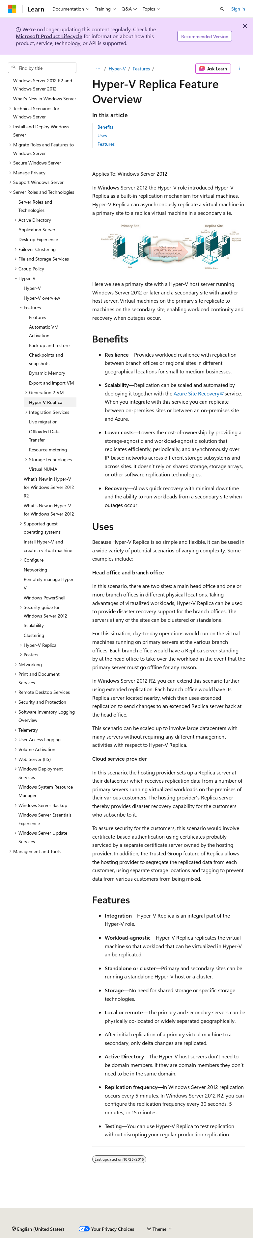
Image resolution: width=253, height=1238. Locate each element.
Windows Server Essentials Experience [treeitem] (44, 819)
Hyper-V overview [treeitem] (42, 298)
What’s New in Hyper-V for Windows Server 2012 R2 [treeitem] (49, 487)
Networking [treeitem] (35, 570)
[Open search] (222, 9)
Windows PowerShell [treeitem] (44, 597)
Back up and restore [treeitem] (49, 345)
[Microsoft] (12, 9)
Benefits (105, 127)
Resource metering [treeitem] (48, 449)
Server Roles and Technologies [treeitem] (35, 206)
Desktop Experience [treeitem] (38, 239)
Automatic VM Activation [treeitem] (44, 331)
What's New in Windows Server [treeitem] (44, 98)
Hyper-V (117, 68)
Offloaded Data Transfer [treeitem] (44, 435)
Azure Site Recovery (196, 393)
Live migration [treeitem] (43, 421)
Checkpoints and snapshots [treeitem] (46, 359)
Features (141, 68)
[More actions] (239, 68)
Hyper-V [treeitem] (32, 288)
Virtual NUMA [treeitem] (43, 469)
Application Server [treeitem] (36, 229)
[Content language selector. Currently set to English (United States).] (38, 1229)
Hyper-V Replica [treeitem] (45, 402)
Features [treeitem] (37, 317)
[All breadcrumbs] (98, 68)
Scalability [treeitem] (34, 625)
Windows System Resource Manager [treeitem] (45, 791)
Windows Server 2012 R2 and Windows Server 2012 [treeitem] (42, 84)
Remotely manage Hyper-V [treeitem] (49, 583)
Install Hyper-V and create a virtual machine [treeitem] (48, 546)
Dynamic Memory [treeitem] (47, 373)
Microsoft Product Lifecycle (49, 36)
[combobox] (42, 68)
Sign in (238, 9)
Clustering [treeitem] (34, 635)
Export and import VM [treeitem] (51, 383)
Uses (102, 135)
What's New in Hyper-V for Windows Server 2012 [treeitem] (49, 509)
